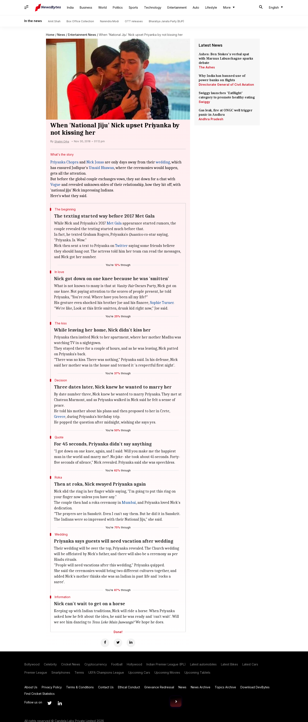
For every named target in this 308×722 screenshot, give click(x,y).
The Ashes (207, 67)
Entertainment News (82, 34)
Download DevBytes (255, 687)
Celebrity (50, 664)
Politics (118, 7)
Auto (196, 7)
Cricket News (70, 664)
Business (86, 7)
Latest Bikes (229, 664)
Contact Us (106, 687)
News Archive (200, 687)
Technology (152, 7)
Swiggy (204, 102)
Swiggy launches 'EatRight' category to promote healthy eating (227, 95)
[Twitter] (118, 642)
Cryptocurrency (95, 664)
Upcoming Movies (167, 672)
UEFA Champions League (106, 672)
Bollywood (32, 664)
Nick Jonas (95, 162)
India (70, 7)
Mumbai (129, 502)
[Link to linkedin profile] (60, 703)
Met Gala (114, 223)
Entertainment (177, 7)
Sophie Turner (161, 302)
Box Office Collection (80, 21)
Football (116, 664)
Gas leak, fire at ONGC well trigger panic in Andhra (225, 112)
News (61, 34)
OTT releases (134, 21)
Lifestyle (211, 7)
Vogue (55, 184)
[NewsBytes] (48, 7)
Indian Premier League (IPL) (166, 664)
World (102, 7)
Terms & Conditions (80, 687)
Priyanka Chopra (64, 162)
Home (50, 34)
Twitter (121, 245)
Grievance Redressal (159, 687)
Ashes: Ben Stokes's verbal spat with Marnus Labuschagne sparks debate (226, 58)
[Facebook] (105, 642)
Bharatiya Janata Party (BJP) (166, 21)
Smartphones (60, 672)
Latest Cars (250, 664)
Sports (133, 7)
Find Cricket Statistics (39, 693)
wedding (163, 162)
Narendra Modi (109, 21)
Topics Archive (225, 687)
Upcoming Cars (139, 672)
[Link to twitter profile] (49, 703)
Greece (59, 416)
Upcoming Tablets (197, 672)
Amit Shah (54, 21)
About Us (30, 687)
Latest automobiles (203, 664)
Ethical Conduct (129, 687)
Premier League (35, 672)
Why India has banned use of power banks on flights (222, 78)
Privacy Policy (52, 687)
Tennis (79, 672)
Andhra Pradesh (211, 119)
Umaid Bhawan (101, 168)
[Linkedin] (131, 642)
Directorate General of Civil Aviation (226, 84)
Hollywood (134, 664)
